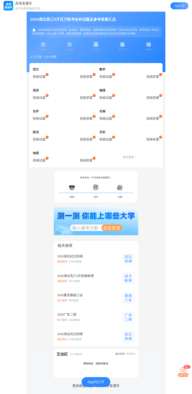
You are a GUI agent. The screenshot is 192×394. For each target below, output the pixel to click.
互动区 (62, 354)
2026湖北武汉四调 (69, 256)
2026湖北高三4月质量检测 (75, 276)
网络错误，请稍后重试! (96, 363)
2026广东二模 (66, 314)
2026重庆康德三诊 (69, 295)
